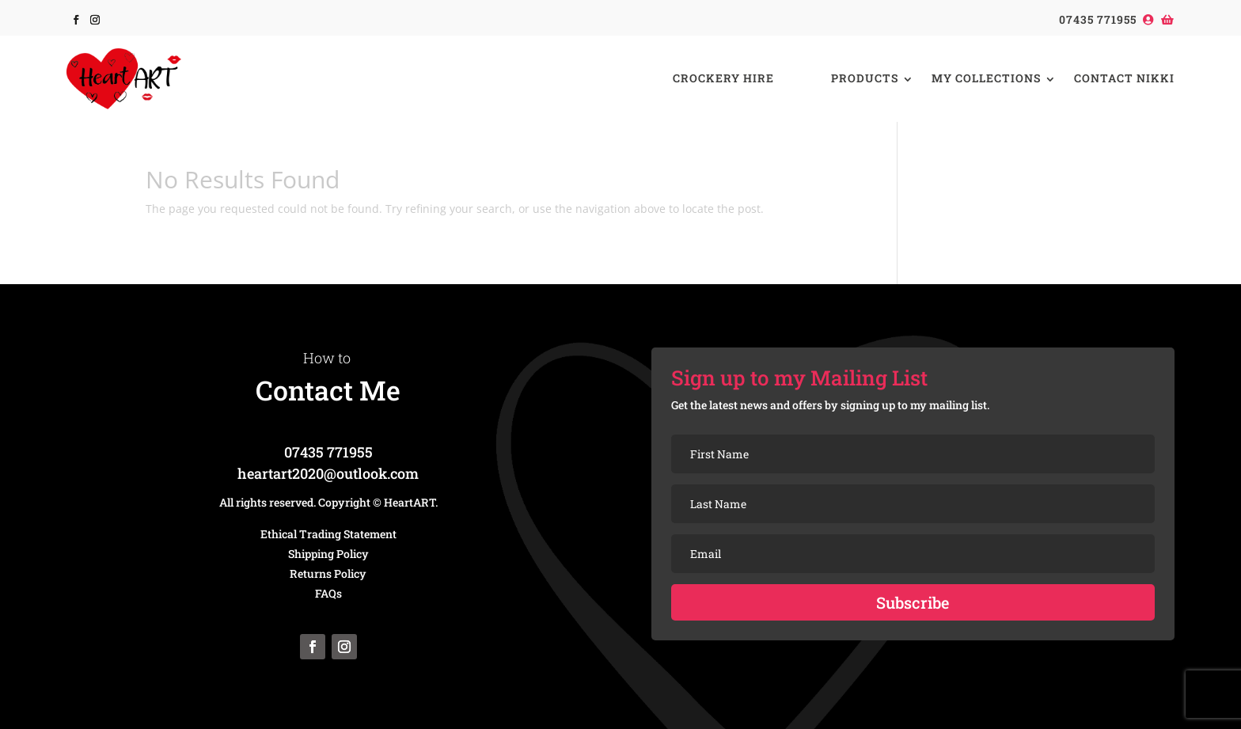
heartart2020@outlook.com (328, 473)
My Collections (986, 77)
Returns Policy (328, 573)
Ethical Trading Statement (328, 533)
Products (864, 77)
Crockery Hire (723, 77)
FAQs (328, 593)
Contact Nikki (1124, 77)
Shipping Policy (328, 553)
